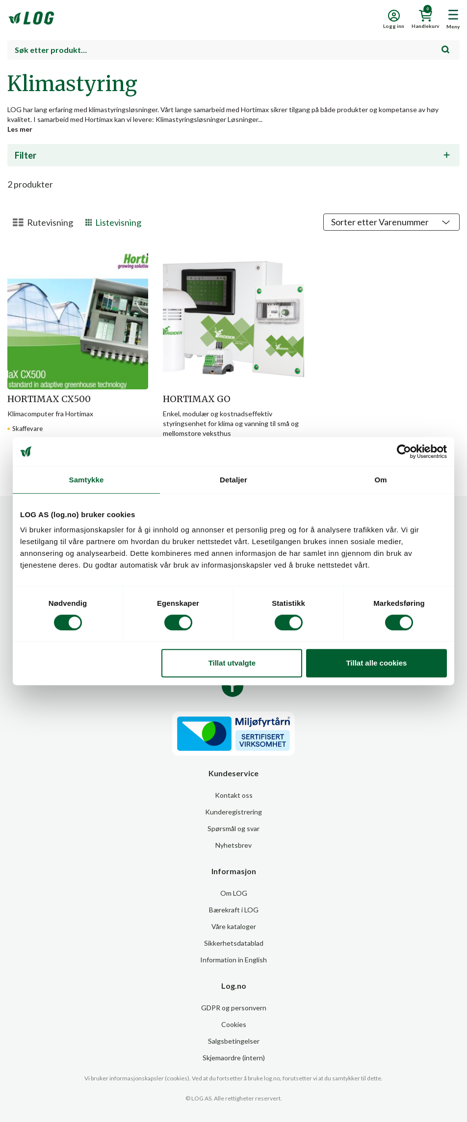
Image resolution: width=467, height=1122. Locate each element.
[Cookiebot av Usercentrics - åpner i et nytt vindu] (404, 451)
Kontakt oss (234, 795)
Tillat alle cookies (376, 663)
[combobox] (233, 50)
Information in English (233, 959)
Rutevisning (43, 222)
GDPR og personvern (233, 1007)
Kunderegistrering (233, 812)
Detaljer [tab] (233, 480)
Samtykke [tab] (86, 480)
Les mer (19, 129)
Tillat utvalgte (232, 663)
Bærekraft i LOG (234, 910)
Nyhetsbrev (233, 845)
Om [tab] (380, 480)
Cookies (233, 1024)
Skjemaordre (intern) (234, 1057)
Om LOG (233, 893)
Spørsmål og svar (233, 828)
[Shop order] (391, 222)
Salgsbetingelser (233, 1041)
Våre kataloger (233, 926)
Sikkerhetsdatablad (233, 943)
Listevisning (113, 222)
